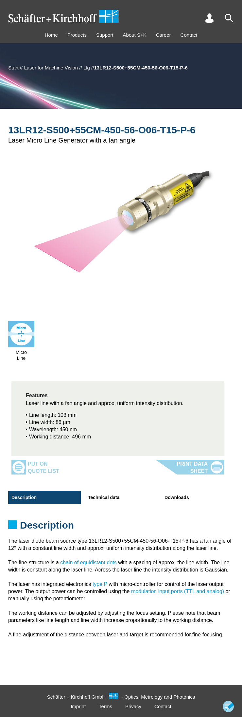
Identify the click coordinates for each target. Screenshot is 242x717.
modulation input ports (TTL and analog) (177, 591)
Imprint (78, 706)
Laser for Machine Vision (51, 67)
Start (13, 67)
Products (77, 35)
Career (163, 35)
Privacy (133, 706)
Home (51, 35)
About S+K (135, 35)
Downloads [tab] (176, 497)
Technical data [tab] (103, 497)
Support (104, 35)
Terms (105, 706)
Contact (189, 35)
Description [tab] (24, 497)
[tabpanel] (121, 527)
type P (100, 584)
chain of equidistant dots (88, 562)
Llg (86, 67)
